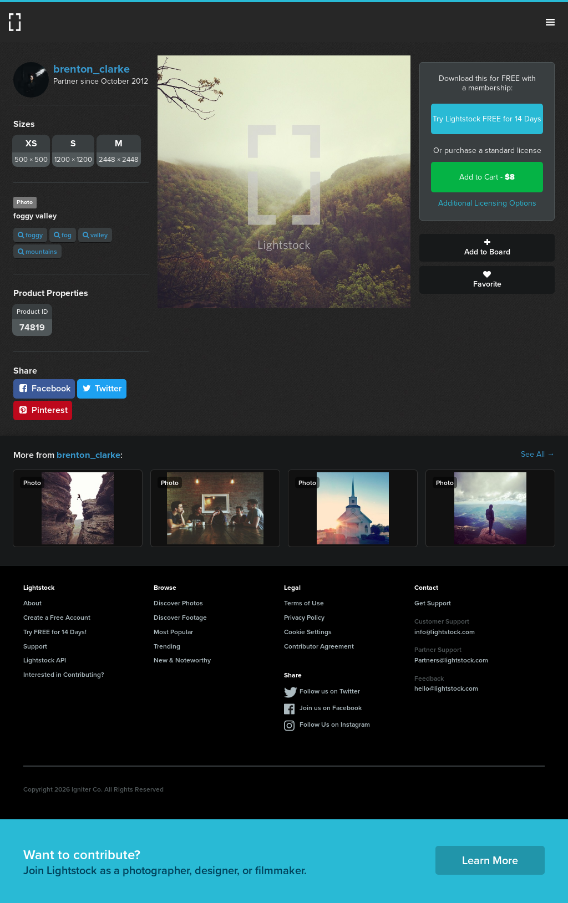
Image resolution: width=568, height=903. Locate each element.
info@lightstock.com (444, 631)
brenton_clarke (91, 68)
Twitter (102, 388)
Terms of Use (304, 602)
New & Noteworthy (182, 659)
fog (63, 234)
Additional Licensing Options (487, 203)
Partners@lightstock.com (451, 659)
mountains (37, 251)
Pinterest (43, 410)
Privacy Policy (304, 616)
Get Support (432, 602)
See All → (538, 454)
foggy (30, 234)
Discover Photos (178, 602)
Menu (550, 22)
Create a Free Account (56, 616)
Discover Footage (180, 616)
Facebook (44, 388)
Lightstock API (44, 659)
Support (35, 645)
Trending (167, 645)
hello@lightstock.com (446, 687)
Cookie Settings (308, 631)
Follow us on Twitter (330, 690)
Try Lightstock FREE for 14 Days (487, 119)
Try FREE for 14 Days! (55, 631)
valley (95, 234)
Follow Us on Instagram (335, 723)
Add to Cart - (487, 177)
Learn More (490, 859)
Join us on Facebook (331, 707)
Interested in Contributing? (63, 673)
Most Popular (173, 631)
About (32, 602)
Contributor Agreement (319, 645)
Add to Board (487, 247)
